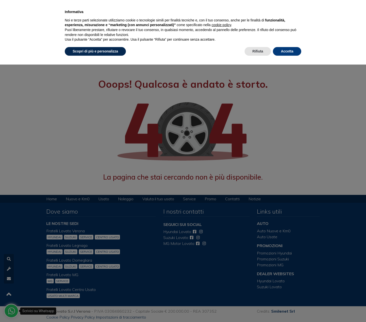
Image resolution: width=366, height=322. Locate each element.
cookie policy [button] (221, 25)
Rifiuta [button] (257, 51)
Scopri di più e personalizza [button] (95, 51)
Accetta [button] (287, 51)
